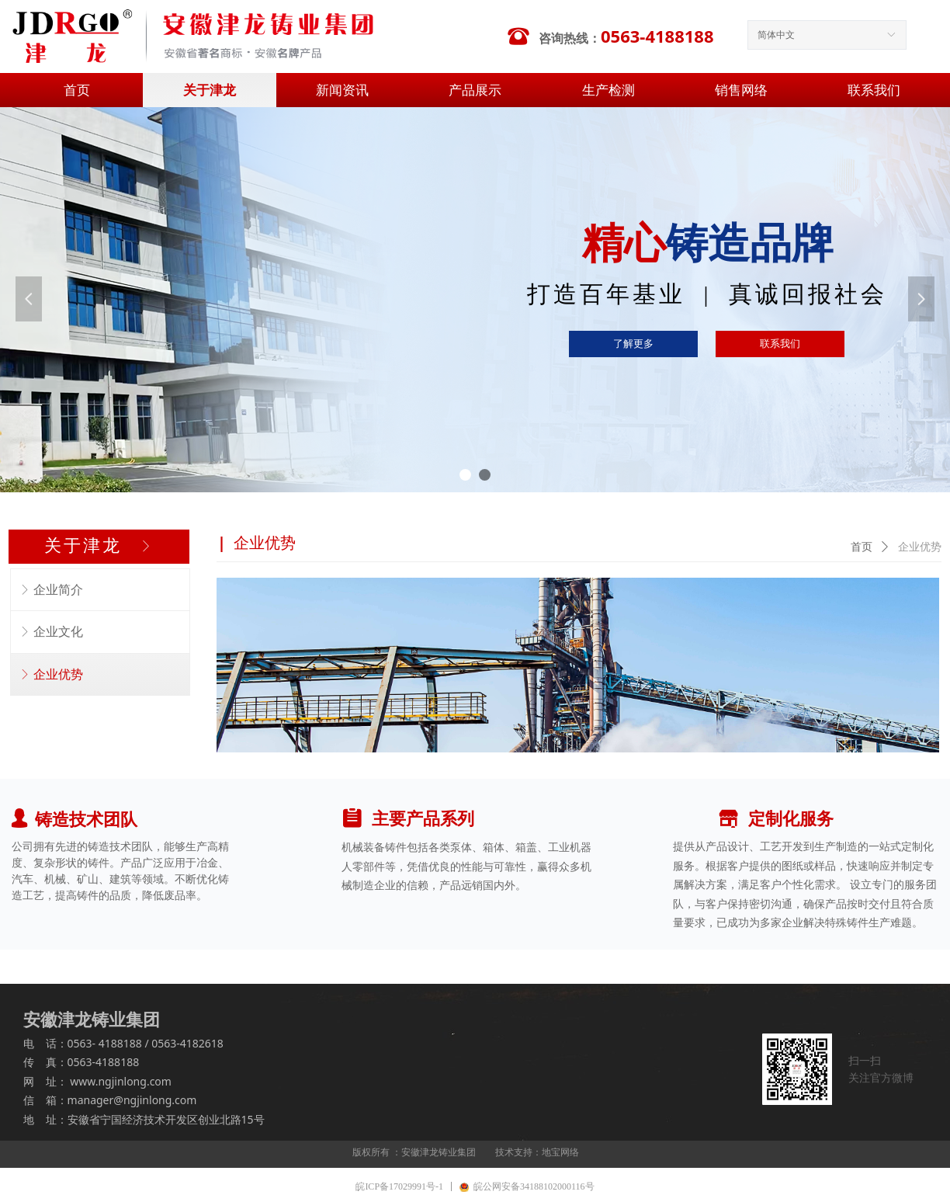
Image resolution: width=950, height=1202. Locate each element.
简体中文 (776, 35)
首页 (861, 547)
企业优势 (919, 547)
